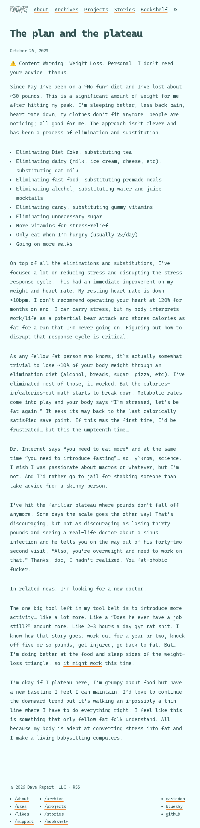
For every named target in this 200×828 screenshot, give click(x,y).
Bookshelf (154, 9)
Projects (96, 9)
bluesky (174, 806)
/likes (21, 814)
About (41, 9)
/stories (54, 814)
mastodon (175, 799)
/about (21, 799)
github (173, 814)
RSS (76, 787)
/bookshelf (56, 821)
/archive (54, 799)
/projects (55, 806)
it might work (82, 663)
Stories (124, 9)
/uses (20, 806)
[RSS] (176, 9)
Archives (67, 9)
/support (24, 821)
